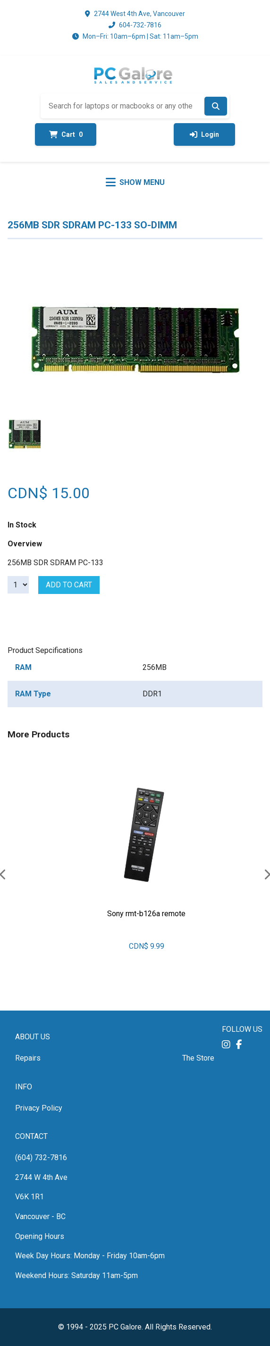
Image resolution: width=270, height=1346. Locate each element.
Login (204, 134)
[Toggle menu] (135, 182)
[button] (226, 1044)
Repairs (28, 1057)
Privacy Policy (38, 1108)
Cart (66, 134)
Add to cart (69, 584)
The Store (198, 1057)
